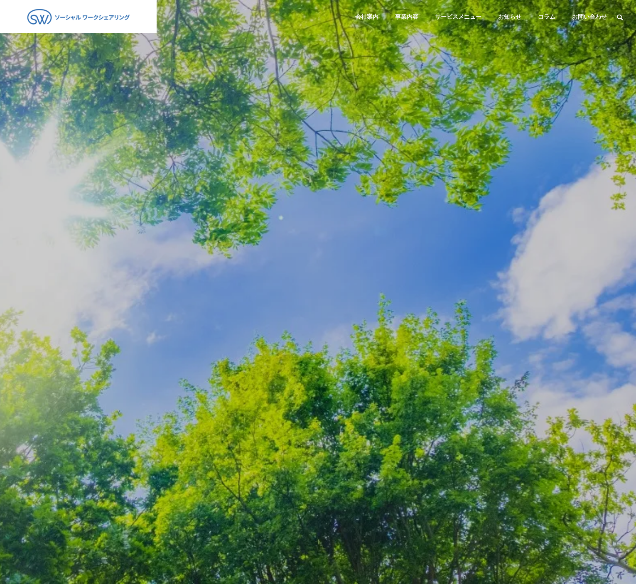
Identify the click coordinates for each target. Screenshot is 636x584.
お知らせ (509, 16)
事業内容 (406, 16)
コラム (546, 16)
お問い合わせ (589, 16)
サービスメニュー (458, 16)
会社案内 (366, 16)
